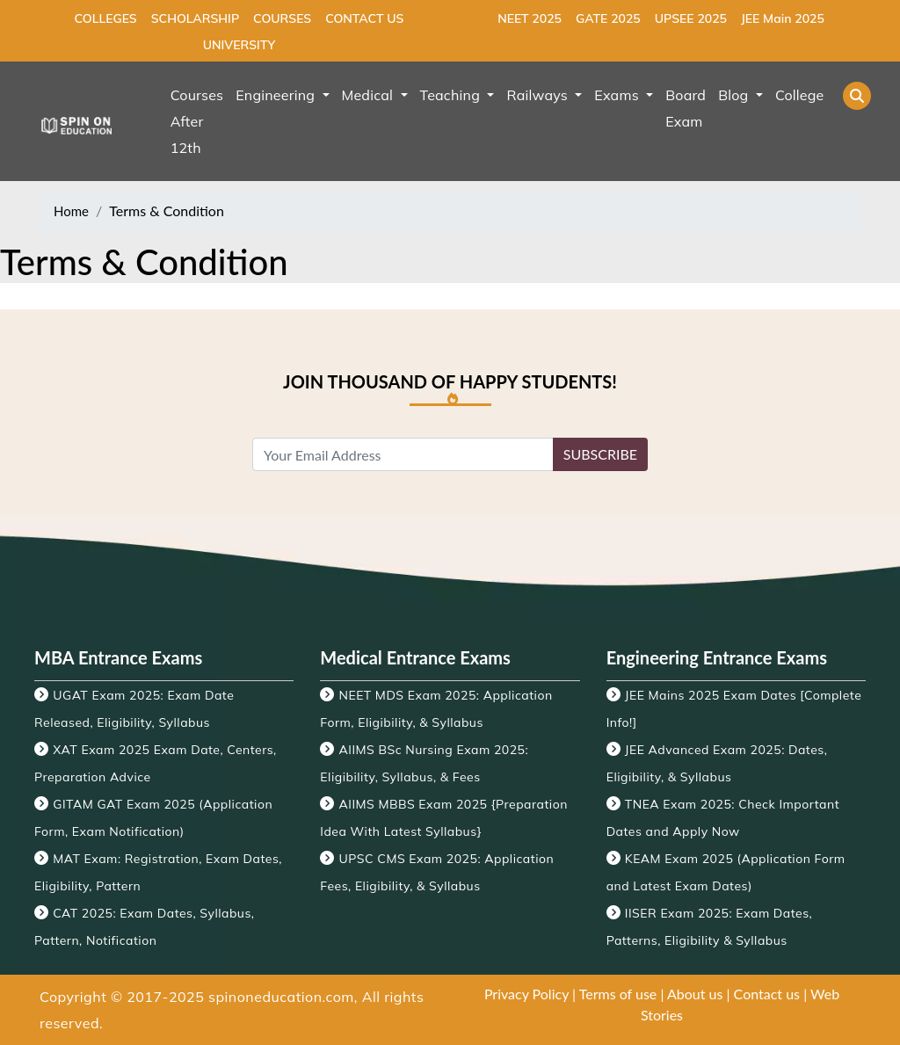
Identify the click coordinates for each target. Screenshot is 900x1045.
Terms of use (618, 993)
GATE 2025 (608, 18)
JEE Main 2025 (782, 18)
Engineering (277, 95)
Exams (618, 95)
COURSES (282, 18)
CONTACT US (364, 18)
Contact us (767, 993)
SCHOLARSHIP (195, 18)
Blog (735, 95)
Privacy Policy (526, 993)
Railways (538, 95)
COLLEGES (106, 18)
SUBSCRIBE (600, 454)
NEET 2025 (529, 18)
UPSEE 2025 (691, 18)
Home (71, 211)
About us (694, 993)
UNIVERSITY (239, 45)
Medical (369, 95)
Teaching (452, 95)
